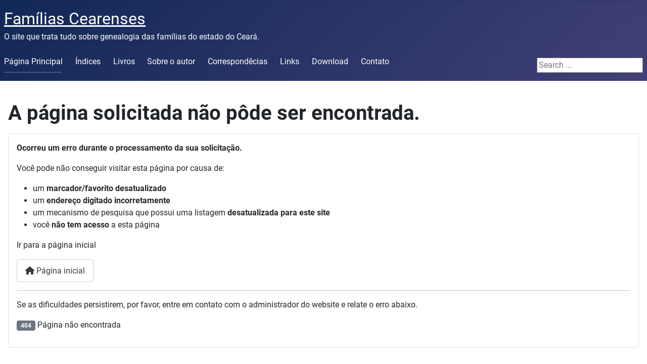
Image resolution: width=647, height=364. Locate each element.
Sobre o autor (171, 61)
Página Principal (33, 61)
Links (289, 61)
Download (330, 61)
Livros (124, 61)
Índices (88, 61)
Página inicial (55, 271)
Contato (375, 61)
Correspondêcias (237, 61)
